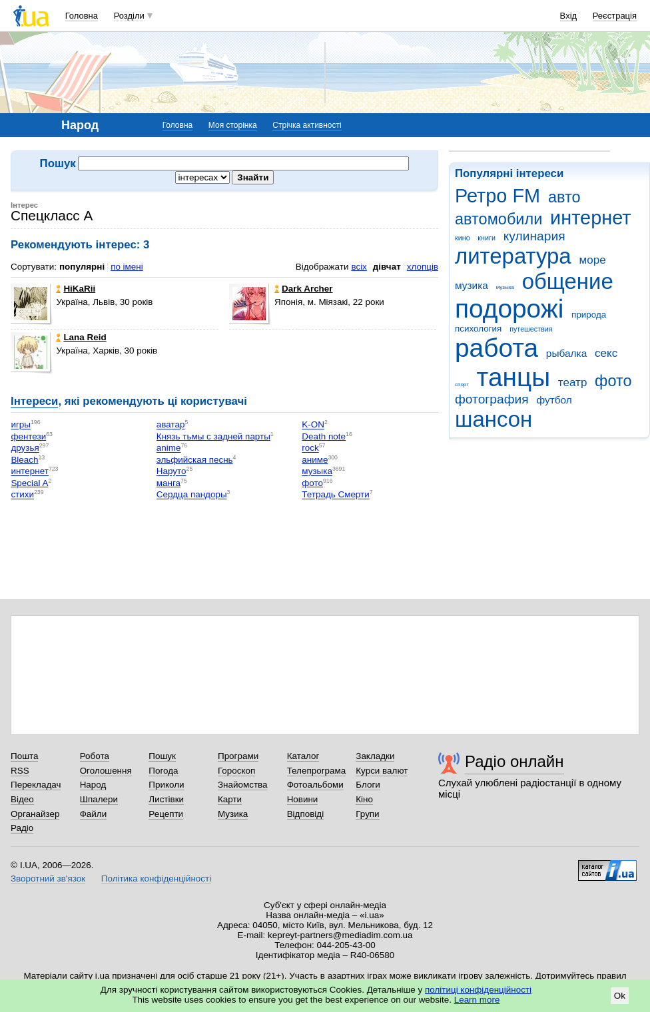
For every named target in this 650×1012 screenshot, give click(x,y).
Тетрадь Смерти (335, 495)
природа (588, 315)
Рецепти (166, 814)
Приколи (166, 785)
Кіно (364, 799)
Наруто (171, 472)
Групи (367, 814)
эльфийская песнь (195, 460)
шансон (493, 419)
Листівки (166, 799)
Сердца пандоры (192, 495)
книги (486, 238)
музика (471, 285)
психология (478, 329)
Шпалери (99, 799)
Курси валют (382, 771)
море (592, 260)
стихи (22, 495)
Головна (81, 16)
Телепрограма (316, 771)
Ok (619, 996)
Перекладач (36, 785)
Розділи (129, 16)
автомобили (498, 219)
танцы (514, 377)
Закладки (375, 756)
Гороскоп (236, 771)
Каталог (303, 756)
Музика (233, 814)
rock (310, 448)
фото (613, 380)
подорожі (509, 308)
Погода (163, 771)
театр (572, 382)
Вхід (568, 16)
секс (606, 353)
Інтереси (34, 401)
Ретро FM (497, 195)
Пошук (162, 756)
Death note (324, 436)
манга (168, 483)
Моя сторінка (232, 125)
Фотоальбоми (315, 785)
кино (462, 238)
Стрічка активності (306, 125)
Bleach (24, 460)
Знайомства (243, 785)
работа (496, 348)
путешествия (530, 329)
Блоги (368, 785)
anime (169, 448)
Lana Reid (81, 337)
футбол (553, 399)
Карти (230, 799)
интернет (590, 217)
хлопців (422, 267)
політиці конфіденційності (478, 990)
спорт (462, 384)
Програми (238, 756)
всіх (358, 267)
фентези (28, 436)
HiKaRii (75, 289)
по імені (127, 267)
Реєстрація (615, 16)
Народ (93, 785)
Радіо (22, 828)
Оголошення (106, 771)
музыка (505, 287)
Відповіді (305, 814)
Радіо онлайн (514, 761)
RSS (20, 771)
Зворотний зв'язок (48, 879)
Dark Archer (303, 289)
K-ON (313, 425)
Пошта (24, 756)
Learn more (477, 1000)
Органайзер (35, 814)
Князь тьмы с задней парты (213, 436)
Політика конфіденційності (156, 879)
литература (513, 256)
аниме (315, 460)
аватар (171, 425)
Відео (22, 799)
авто (564, 197)
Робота (94, 756)
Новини (302, 799)
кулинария (534, 236)
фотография (492, 399)
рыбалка (566, 353)
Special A (29, 483)
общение (567, 281)
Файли (93, 814)
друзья (25, 448)
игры (21, 425)
